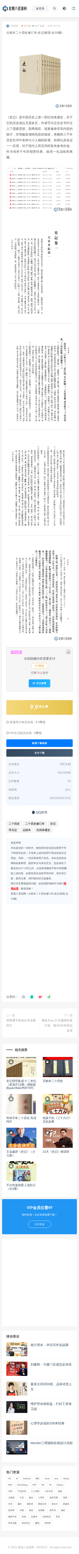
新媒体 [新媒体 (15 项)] (66, 1504)
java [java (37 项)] (56, 1478)
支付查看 (39, 683)
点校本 (27, 830)
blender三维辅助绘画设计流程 (52, 1443)
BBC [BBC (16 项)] (37, 1478)
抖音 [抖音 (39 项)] (10, 1504)
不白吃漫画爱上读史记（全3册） (20, 1186)
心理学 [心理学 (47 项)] (41, 1497)
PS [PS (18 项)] (50, 1484)
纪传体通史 (43, 830)
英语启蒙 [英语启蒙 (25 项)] (12, 1523)
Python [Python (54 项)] (60, 1484)
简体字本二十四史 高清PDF (21, 1119)
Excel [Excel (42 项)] (47, 1478)
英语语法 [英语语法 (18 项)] (26, 1523)
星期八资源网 (18, 893)
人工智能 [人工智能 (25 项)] (35, 1491)
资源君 (12, 26)
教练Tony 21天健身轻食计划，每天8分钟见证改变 (57, 1025)
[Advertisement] (39, 947)
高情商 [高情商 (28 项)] (47, 1523)
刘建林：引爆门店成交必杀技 (51, 1364)
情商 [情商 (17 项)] (65, 1497)
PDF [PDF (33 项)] (10, 1484)
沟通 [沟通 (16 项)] (22, 1510)
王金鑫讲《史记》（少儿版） (20, 1153)
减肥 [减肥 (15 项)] (60, 1491)
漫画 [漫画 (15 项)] (31, 1510)
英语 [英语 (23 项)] (58, 1516)
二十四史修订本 (34, 823)
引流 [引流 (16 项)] (22, 1497)
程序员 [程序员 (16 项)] (53, 1510)
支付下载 (40, 753)
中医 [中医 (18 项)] (10, 1491)
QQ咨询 (39, 812)
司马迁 (13, 830)
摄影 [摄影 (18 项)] (19, 1504)
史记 (53, 823)
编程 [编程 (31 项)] (63, 1510)
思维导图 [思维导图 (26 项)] (54, 1497)
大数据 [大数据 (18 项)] (11, 1497)
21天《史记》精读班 (56, 1151)
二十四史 (14, 823)
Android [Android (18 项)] (26, 1478)
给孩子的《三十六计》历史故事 (57, 1119)
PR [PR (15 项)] (43, 1484)
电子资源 (38, 25)
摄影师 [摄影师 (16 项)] (30, 1504)
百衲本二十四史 (53, 1081)
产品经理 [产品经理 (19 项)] (21, 1491)
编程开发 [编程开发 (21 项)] (12, 1516)
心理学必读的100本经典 (47, 1423)
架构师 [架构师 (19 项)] (11, 1510)
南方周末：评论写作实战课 (49, 1345)
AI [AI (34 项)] (17, 1478)
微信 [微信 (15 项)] (31, 1497)
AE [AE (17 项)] (9, 1478)
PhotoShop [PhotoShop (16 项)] (22, 1484)
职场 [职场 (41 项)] (24, 1516)
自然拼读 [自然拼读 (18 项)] (46, 1516)
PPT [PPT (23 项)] (34, 1484)
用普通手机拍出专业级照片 (21, 1022)
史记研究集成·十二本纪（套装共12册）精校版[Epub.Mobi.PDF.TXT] (21, 1084)
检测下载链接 (39, 743)
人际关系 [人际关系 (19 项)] (48, 1491)
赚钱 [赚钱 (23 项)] (37, 1523)
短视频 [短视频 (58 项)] (41, 1510)
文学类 (26, 25)
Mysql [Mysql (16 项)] (66, 1478)
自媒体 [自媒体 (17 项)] (34, 1516)
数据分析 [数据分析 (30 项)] (42, 1504)
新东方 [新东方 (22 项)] (55, 1504)
